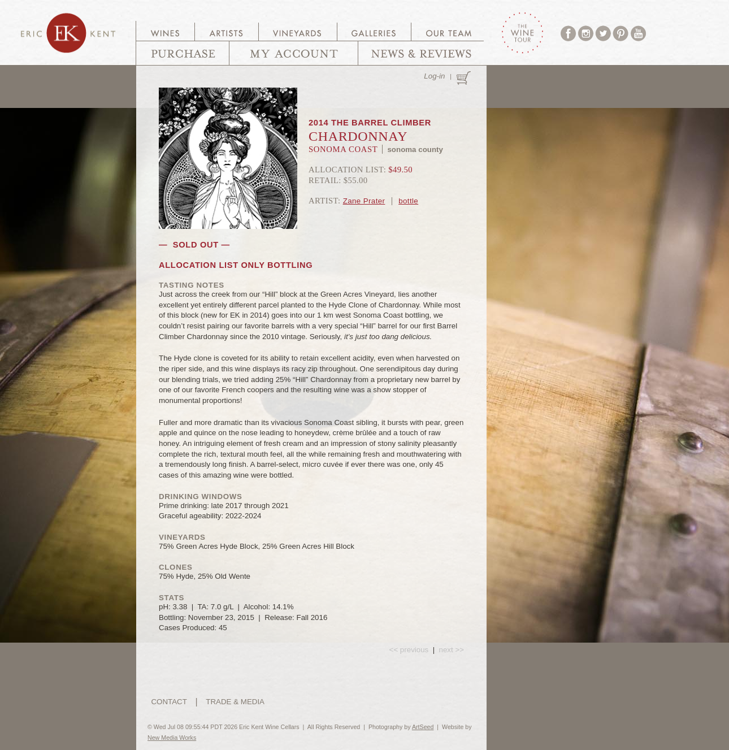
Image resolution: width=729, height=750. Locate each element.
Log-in (434, 76)
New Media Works (171, 737)
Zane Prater (364, 201)
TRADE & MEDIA (235, 701)
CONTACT (168, 701)
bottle (408, 201)
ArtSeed (423, 726)
